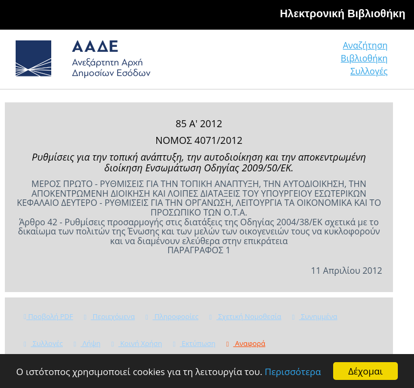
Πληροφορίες (172, 316)
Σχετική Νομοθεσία (245, 316)
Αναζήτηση (365, 45)
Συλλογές (369, 71)
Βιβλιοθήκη (364, 58)
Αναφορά (245, 343)
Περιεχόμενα (109, 316)
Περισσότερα (293, 371)
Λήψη (87, 343)
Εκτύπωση (194, 343)
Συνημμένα (314, 316)
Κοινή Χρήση (137, 343)
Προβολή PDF (48, 316)
